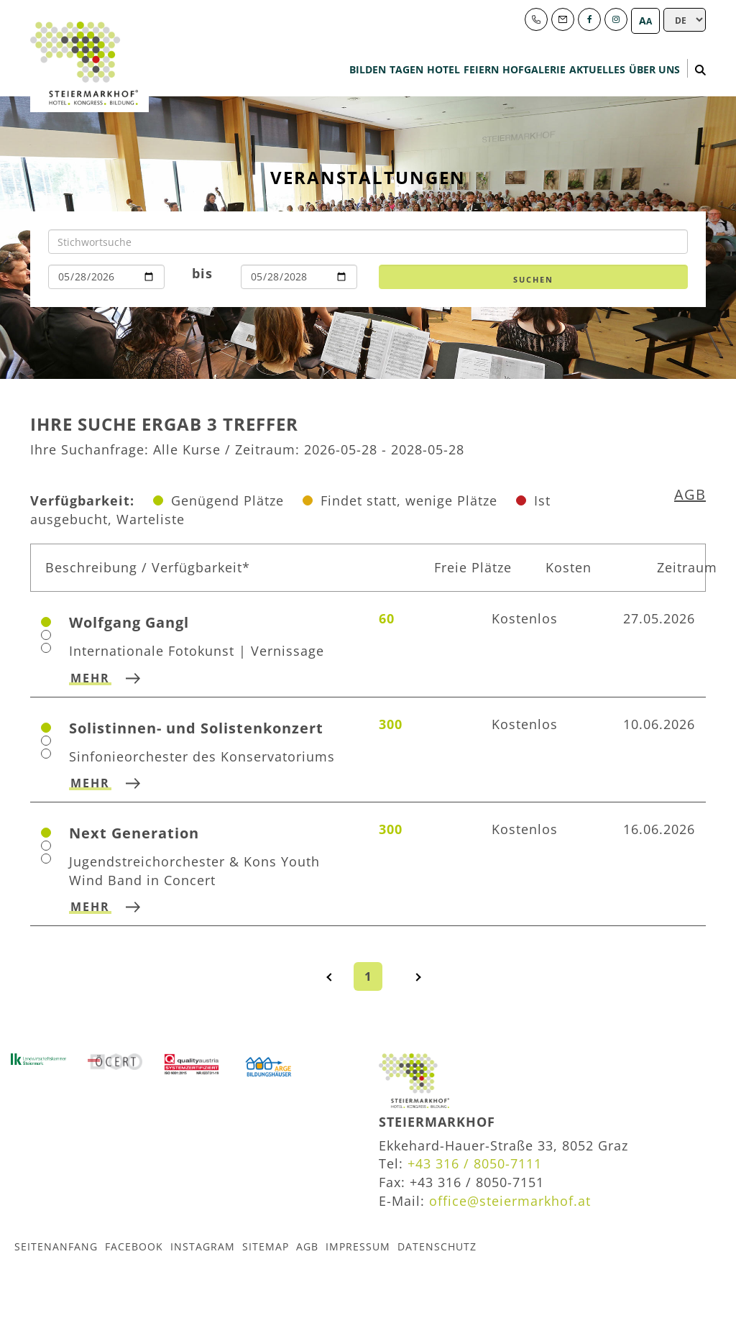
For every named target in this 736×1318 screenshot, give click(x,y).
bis (202, 273)
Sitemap (265, 1246)
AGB (690, 494)
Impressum (358, 1246)
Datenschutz (437, 1246)
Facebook (134, 1246)
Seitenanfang (56, 1246)
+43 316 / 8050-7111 (475, 1163)
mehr (90, 678)
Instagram (202, 1246)
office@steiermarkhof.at (510, 1200)
